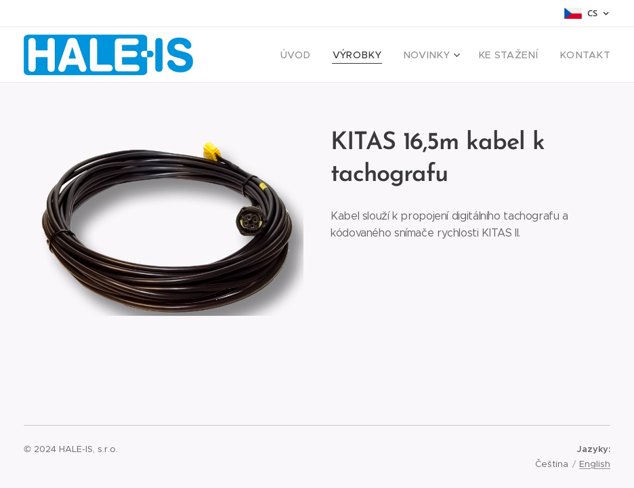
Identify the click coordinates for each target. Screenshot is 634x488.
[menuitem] (322, 55)
